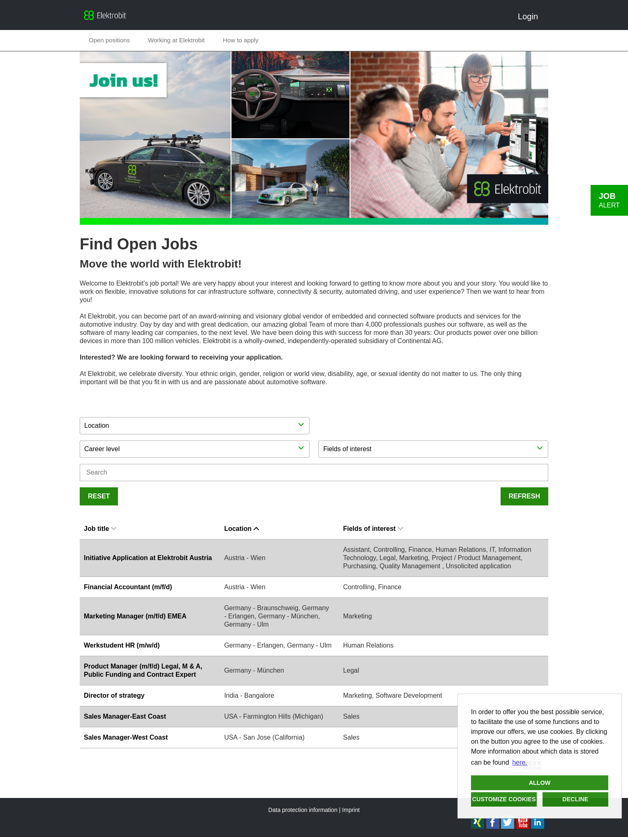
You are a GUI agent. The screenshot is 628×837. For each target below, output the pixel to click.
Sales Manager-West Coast (126, 737)
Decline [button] (575, 799)
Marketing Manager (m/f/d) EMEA (135, 616)
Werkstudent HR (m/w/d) (122, 645)
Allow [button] (540, 782)
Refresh (524, 496)
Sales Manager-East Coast (125, 716)
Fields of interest (373, 528)
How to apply (241, 40)
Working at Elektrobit (176, 40)
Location (241, 528)
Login (531, 16)
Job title (100, 528)
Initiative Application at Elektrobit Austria (148, 557)
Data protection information (302, 810)
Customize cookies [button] (504, 799)
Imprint (351, 810)
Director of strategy (114, 695)
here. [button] (519, 762)
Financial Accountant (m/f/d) (128, 586)
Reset (99, 496)
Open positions (109, 40)
